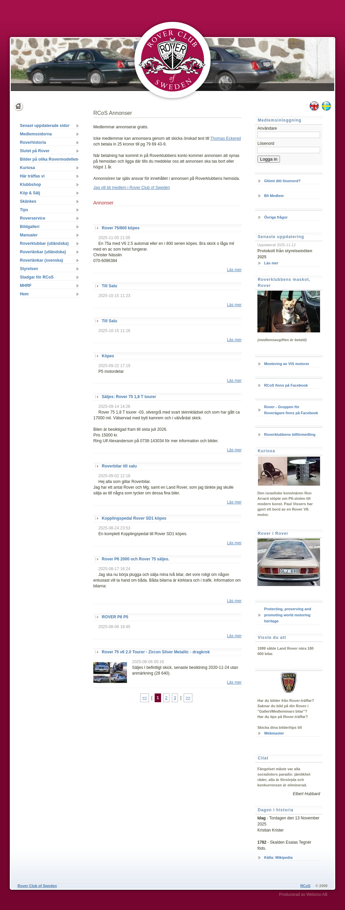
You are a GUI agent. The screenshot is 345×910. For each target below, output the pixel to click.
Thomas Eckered (225, 138)
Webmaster (274, 733)
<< (144, 697)
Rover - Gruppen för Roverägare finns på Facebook (291, 410)
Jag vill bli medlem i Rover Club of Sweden (131, 187)
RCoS (305, 886)
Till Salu (109, 286)
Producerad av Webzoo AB (303, 894)
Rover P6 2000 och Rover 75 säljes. (135, 559)
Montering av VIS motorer (286, 364)
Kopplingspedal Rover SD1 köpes (134, 518)
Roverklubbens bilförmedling (289, 434)
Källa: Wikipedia (278, 857)
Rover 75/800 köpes (120, 228)
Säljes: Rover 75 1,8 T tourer (129, 396)
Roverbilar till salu (119, 466)
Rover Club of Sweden (37, 886)
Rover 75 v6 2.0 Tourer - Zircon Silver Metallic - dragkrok (156, 652)
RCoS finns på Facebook (286, 385)
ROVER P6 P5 (115, 617)
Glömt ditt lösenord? (282, 181)
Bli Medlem (274, 196)
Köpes (108, 356)
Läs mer (234, 269)
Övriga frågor (276, 217)
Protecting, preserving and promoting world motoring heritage (287, 615)
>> (188, 697)
